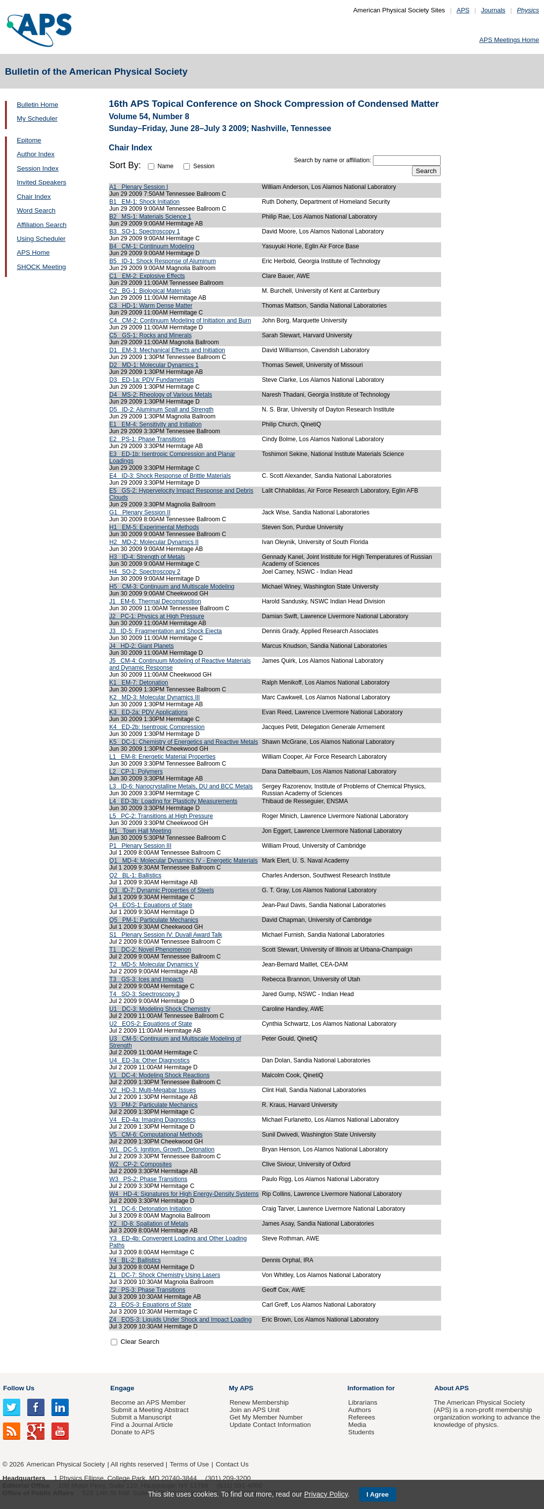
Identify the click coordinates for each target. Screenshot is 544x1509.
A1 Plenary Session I (138, 186)
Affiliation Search (42, 225)
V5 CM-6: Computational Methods (156, 1134)
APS (462, 10)
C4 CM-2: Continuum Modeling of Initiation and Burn (180, 320)
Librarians (362, 1402)
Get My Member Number (266, 1417)
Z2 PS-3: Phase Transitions (147, 1289)
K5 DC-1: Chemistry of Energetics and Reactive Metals (183, 741)
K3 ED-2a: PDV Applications (148, 712)
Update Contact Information (270, 1424)
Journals (493, 10)
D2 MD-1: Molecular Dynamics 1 (154, 365)
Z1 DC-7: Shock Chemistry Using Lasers (164, 1275)
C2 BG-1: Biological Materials (149, 290)
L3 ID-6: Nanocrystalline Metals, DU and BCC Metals (181, 786)
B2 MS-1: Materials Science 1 (150, 216)
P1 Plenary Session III (140, 845)
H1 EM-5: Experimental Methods (154, 527)
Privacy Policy (326, 1494)
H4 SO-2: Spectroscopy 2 (145, 571)
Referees (361, 1417)
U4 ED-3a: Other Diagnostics (149, 1060)
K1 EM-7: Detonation (138, 682)
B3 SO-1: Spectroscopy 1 (144, 231)
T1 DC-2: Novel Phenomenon (150, 949)
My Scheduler (37, 118)
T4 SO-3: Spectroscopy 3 (144, 994)
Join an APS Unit (254, 1410)
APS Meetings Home (509, 40)
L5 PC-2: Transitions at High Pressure (161, 816)
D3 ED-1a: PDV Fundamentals (151, 379)
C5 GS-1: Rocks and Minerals (150, 335)
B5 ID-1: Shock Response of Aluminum (162, 261)
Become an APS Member (148, 1402)
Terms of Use (189, 1464)
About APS (451, 1388)
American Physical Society (66, 1464)
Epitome (29, 140)
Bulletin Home (37, 104)
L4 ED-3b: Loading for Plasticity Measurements (173, 801)
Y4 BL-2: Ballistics (135, 1260)
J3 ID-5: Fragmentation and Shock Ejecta (165, 631)
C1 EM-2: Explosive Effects (147, 276)
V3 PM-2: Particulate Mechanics (153, 1104)
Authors (359, 1410)
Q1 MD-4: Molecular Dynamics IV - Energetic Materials (183, 860)
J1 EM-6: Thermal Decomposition (155, 601)
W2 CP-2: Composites (140, 1164)
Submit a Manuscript (141, 1417)
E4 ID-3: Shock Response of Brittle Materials (170, 475)
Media (357, 1424)
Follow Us (18, 1388)
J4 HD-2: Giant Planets (141, 645)
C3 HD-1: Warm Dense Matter (150, 305)
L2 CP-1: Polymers (136, 771)
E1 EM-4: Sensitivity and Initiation (155, 424)
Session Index (37, 168)
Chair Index (34, 196)
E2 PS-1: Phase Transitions (147, 439)
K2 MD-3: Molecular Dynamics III (154, 697)
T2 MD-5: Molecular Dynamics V (154, 964)
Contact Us (232, 1464)
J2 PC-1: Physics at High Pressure (156, 616)
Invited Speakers (41, 182)
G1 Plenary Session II (140, 512)
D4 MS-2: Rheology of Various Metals (160, 394)
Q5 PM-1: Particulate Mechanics (153, 919)
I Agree (377, 1494)
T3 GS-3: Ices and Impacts (146, 979)
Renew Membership (259, 1402)
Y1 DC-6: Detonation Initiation (150, 1208)
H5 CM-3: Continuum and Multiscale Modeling (171, 586)
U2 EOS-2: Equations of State (150, 1023)
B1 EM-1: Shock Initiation (144, 201)
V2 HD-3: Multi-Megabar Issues (152, 1090)
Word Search (36, 210)
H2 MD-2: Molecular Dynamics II (154, 542)
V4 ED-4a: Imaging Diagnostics (152, 1119)
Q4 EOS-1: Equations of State (150, 905)
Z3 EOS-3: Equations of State (150, 1304)
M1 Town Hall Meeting (140, 830)
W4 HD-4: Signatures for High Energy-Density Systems (184, 1193)
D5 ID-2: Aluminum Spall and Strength (161, 409)
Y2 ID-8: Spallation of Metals (148, 1223)
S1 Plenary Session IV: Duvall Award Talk (165, 934)
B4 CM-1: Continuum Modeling (151, 246)
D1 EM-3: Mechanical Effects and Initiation (167, 350)
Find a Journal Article (142, 1424)
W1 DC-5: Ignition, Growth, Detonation (162, 1149)
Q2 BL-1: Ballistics (135, 875)
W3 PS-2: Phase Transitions (148, 1179)
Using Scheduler (41, 238)
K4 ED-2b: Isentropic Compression (157, 727)
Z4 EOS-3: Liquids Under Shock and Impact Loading (180, 1319)
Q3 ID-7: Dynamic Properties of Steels (161, 890)
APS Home (33, 252)
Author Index (35, 154)
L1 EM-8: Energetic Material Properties (162, 756)
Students (361, 1432)
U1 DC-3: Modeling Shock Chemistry (159, 1009)
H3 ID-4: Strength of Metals (147, 556)
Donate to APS (132, 1432)
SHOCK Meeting (41, 267)
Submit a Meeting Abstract (149, 1410)
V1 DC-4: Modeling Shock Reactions (159, 1075)
